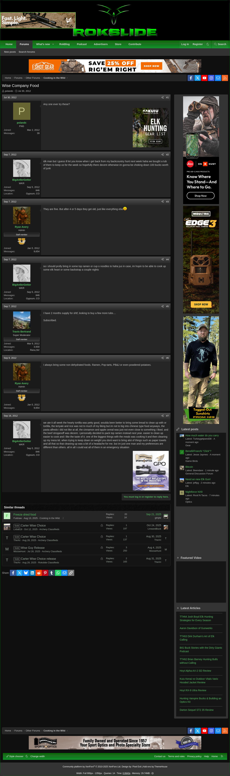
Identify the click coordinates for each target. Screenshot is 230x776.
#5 (165, 309)
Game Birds (189, 463)
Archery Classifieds (52, 535)
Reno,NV (37, 352)
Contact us (158, 754)
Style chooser (17, 754)
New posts (12, 53)
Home (10, 46)
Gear (185, 448)
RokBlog (66, 46)
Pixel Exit (136, 765)
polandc (12, 93)
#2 (165, 157)
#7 (165, 418)
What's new (45, 46)
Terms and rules (174, 754)
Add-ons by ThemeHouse (155, 765)
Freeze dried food (27, 520)
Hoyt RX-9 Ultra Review (190, 693)
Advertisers (102, 46)
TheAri (19, 546)
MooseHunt (22, 557)
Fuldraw (20, 524)
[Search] (218, 46)
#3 (165, 204)
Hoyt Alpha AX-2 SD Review (192, 673)
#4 (165, 262)
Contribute (136, 46)
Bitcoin (186, 469)
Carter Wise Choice (36, 531)
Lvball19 (20, 535)
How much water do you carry (199, 438)
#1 (165, 100)
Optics (186, 504)
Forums (26, 46)
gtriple (155, 524)
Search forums (28, 53)
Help (204, 754)
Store (120, 46)
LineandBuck (151, 535)
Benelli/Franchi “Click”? (196, 453)
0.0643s (126, 771)
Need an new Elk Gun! (195, 482)
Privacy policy (192, 754)
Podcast (83, 46)
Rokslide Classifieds (51, 568)
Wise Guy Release (35, 553)
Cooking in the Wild (52, 524)
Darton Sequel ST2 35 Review (194, 712)
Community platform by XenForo (92, 765)
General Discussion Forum (196, 476)
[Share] (159, 100)
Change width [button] (39, 754)
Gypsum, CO (35, 196)
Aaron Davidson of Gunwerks (193, 630)
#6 (165, 360)
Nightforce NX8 (191, 494)
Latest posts (187, 431)
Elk (184, 488)
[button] (55, 46)
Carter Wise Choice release (41, 565)
